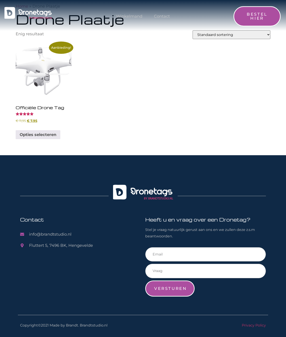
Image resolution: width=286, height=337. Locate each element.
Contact (161, 16)
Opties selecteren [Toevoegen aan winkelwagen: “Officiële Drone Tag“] (38, 134)
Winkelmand (129, 16)
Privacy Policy (254, 325)
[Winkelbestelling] (231, 34)
